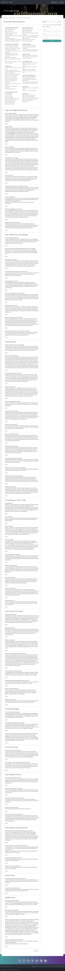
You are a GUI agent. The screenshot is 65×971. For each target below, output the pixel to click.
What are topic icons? (9, 104)
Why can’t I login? (9, 34)
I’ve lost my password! (10, 38)
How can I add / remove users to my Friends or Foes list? (30, 57)
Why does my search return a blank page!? (29, 67)
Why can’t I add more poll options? (12, 74)
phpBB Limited (8, 903)
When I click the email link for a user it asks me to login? (13, 62)
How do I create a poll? (10, 72)
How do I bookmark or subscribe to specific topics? (29, 80)
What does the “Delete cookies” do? (12, 41)
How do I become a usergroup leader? (30, 35)
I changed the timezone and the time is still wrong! (13, 51)
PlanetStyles (17, 969)
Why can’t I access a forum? (11, 76)
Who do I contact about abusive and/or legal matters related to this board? (30, 98)
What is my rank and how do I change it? (13, 59)
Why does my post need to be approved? (11, 87)
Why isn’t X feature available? (28, 96)
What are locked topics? (10, 102)
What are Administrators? (27, 29)
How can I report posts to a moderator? (11, 81)
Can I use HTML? (8, 94)
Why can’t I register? (9, 31)
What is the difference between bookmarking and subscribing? (28, 77)
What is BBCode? (8, 93)
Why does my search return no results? (28, 64)
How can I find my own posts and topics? (29, 71)
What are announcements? (11, 100)
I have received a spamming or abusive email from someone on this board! (30, 50)
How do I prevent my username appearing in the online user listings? (12, 47)
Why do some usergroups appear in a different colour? (30, 37)
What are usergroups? (27, 31)
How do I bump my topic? (10, 88)
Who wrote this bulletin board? (28, 95)
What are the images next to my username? (12, 55)
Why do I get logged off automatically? (13, 39)
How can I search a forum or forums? (30, 62)
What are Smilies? (9, 96)
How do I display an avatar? (11, 57)
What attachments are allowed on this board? (30, 88)
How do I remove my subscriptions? (29, 83)
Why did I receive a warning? (11, 79)
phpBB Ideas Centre (28, 912)
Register (48, 26)
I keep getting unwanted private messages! (29, 47)
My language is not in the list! (11, 53)
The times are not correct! (10, 49)
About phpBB (27, 904)
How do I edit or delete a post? (11, 70)
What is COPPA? (8, 30)
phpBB (6, 287)
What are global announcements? (12, 98)
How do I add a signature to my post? (13, 71)
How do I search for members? (28, 69)
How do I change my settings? (11, 45)
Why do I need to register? (10, 29)
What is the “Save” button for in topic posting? (13, 84)
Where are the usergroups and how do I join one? (30, 33)
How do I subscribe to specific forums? (30, 81)
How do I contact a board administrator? (27, 101)
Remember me (47, 38)
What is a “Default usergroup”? (28, 39)
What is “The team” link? (27, 41)
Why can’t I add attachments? (11, 78)
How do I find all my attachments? (29, 90)
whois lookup (31, 923)
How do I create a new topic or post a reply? (13, 68)
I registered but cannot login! (11, 33)
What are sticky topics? (10, 101)
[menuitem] (11, 2)
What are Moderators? (27, 30)
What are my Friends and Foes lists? (30, 55)
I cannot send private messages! (29, 45)
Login (43, 26)
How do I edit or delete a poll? (11, 75)
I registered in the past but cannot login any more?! (13, 36)
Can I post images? (9, 97)
